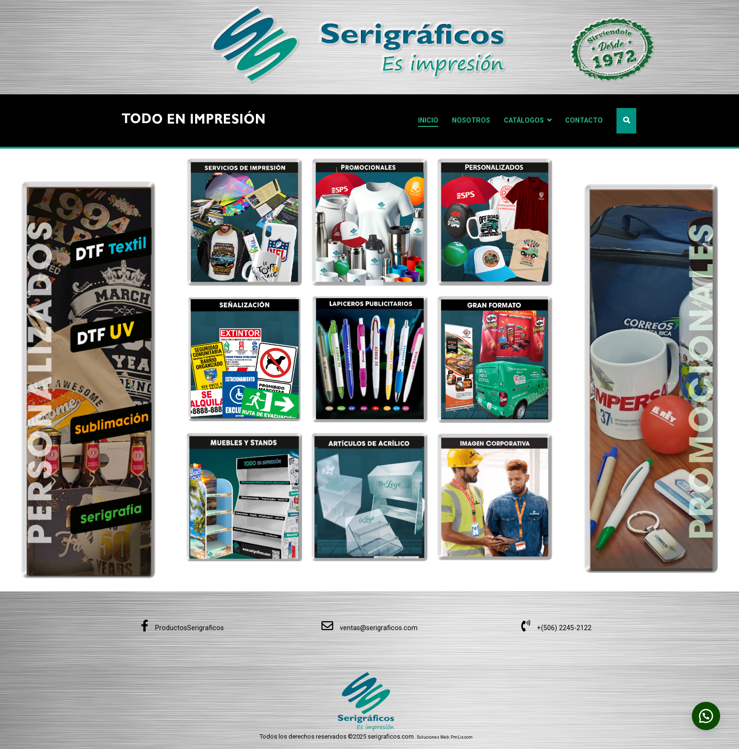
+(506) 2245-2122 (556, 628)
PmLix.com (462, 737)
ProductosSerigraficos (182, 628)
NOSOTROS (471, 121)
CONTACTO (584, 121)
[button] (706, 716)
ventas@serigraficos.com (369, 628)
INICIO (428, 121)
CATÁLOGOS (524, 121)
